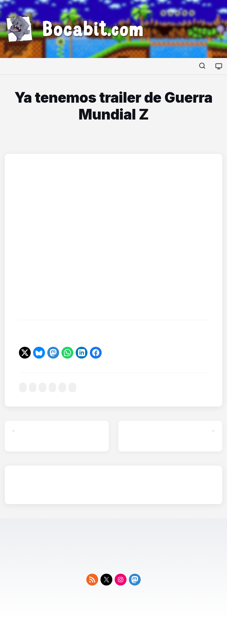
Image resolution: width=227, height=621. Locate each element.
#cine (23, 387)
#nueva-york (52, 387)
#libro (33, 387)
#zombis (72, 387)
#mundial (42, 387)
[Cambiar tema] (218, 66)
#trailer (62, 387)
